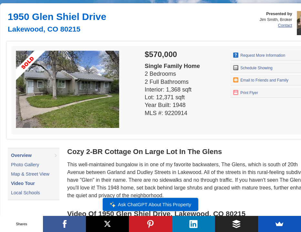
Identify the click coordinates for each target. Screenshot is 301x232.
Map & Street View (30, 174)
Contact (285, 25)
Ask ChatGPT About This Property (150, 205)
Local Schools (25, 192)
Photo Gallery (25, 164)
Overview (21, 155)
